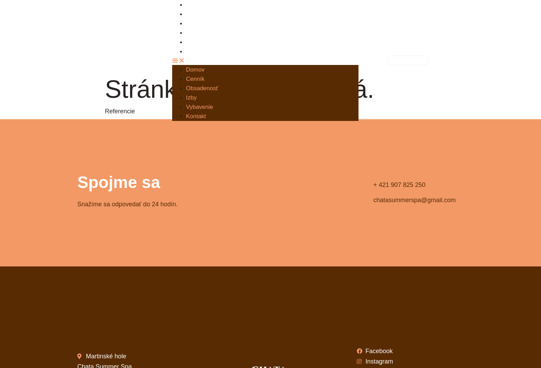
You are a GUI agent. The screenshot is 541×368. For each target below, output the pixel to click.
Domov (195, 69)
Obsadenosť (207, 23)
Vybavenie (199, 107)
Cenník (195, 79)
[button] (265, 60)
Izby (191, 97)
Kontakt (201, 51)
